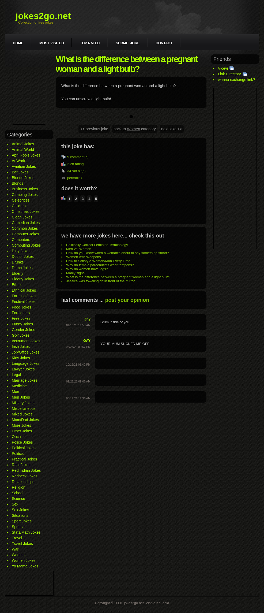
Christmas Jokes (25, 211)
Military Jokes (23, 403)
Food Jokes (21, 307)
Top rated (90, 43)
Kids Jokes (21, 358)
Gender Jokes (23, 330)
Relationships (23, 482)
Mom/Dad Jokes (25, 420)
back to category (135, 129)
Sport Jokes (22, 521)
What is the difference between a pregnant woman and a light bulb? (118, 277)
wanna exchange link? (236, 79)
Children (19, 206)
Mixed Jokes (22, 414)
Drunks (18, 262)
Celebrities (20, 200)
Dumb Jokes (22, 268)
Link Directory (229, 74)
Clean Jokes (22, 217)
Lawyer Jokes (23, 369)
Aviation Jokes (24, 166)
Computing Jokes (26, 245)
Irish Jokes (21, 346)
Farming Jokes (24, 296)
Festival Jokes (24, 301)
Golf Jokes (20, 335)
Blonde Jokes (23, 178)
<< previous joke (94, 129)
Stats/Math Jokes (26, 532)
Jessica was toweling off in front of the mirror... (101, 281)
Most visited (51, 43)
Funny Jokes (22, 324)
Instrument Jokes (26, 341)
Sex (15, 504)
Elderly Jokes (23, 279)
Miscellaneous (24, 408)
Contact (164, 43)
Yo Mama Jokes (25, 566)
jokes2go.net (43, 16)
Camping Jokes (25, 194)
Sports (17, 527)
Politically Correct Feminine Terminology (97, 245)
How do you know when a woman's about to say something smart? (117, 253)
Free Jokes (21, 318)
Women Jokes (23, 560)
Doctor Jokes (23, 256)
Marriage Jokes (24, 380)
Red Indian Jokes (26, 470)
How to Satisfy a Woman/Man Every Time (98, 261)
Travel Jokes (22, 543)
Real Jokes (21, 465)
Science (18, 498)
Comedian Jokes (26, 223)
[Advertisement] (29, 92)
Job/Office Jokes (25, 352)
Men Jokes (21, 397)
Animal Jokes (23, 144)
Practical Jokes (24, 459)
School (17, 493)
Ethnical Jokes (24, 290)
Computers (21, 239)
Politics (18, 453)
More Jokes (21, 425)
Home (18, 43)
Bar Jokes (20, 172)
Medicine (19, 386)
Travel (17, 538)
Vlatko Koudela (157, 603)
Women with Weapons (83, 257)
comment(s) (79, 157)
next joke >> (171, 129)
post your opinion (127, 300)
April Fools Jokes (26, 155)
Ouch (16, 436)
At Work (18, 161)
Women (18, 555)
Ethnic (17, 285)
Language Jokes (25, 363)
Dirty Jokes (21, 251)
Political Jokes (24, 448)
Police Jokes (22, 442)
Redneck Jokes (24, 476)
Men (15, 391)
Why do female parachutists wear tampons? (100, 265)
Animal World (23, 149)
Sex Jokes (20, 510)
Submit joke (127, 43)
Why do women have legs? (87, 269)
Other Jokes (22, 431)
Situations (20, 515)
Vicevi (223, 68)
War (15, 549)
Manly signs (75, 273)
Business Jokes (25, 189)
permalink (74, 178)
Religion (18, 487)
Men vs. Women (78, 249)
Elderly (17, 273)
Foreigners (21, 313)
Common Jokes (25, 228)
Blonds (17, 183)
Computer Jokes (25, 234)
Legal (16, 375)
